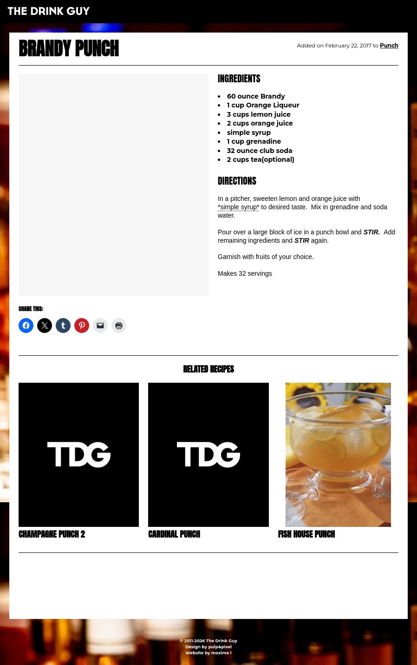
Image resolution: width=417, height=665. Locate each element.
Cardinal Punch (174, 534)
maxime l (221, 652)
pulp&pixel (220, 646)
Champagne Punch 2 (52, 534)
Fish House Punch (306, 534)
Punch (389, 45)
